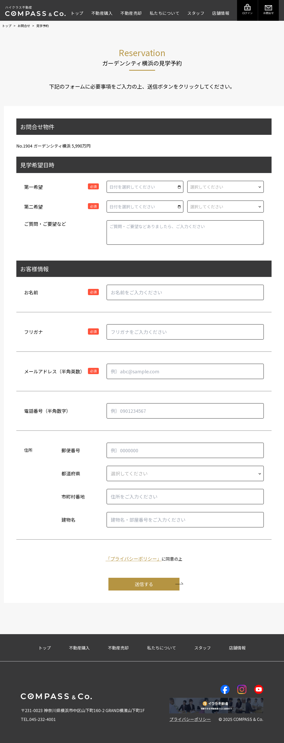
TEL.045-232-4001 (38, 719)
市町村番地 (73, 496)
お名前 (31, 292)
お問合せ (24, 25)
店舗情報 (220, 13)
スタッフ (195, 13)
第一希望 (33, 186)
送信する (157, 584)
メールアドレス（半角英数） (54, 371)
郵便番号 (70, 450)
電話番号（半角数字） (47, 410)
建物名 (68, 519)
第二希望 (33, 206)
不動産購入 (102, 13)
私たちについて (165, 13)
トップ (77, 13)
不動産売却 (131, 13)
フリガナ (33, 331)
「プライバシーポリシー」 (134, 558)
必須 (93, 186)
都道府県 (70, 473)
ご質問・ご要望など (45, 223)
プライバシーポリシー (190, 719)
